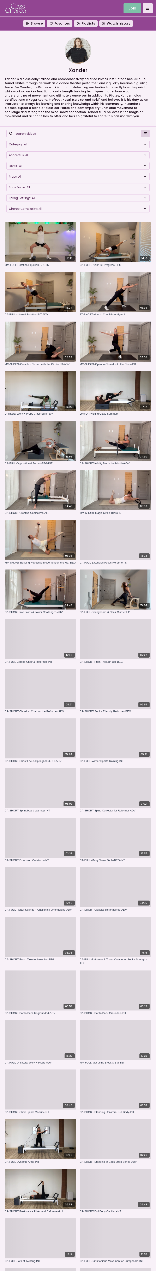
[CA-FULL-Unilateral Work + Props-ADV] (40, 1063)
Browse (34, 23)
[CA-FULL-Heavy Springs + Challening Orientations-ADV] (40, 910)
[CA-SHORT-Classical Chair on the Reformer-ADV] (40, 711)
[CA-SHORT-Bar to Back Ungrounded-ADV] (40, 1013)
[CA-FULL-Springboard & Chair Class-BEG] (115, 612)
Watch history (116, 23)
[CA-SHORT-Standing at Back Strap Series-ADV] (115, 1162)
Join (132, 8)
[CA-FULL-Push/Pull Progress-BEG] (115, 265)
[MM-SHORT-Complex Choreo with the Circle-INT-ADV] (40, 364)
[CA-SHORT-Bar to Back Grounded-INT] (115, 1013)
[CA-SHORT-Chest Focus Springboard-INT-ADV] (40, 761)
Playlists (86, 23)
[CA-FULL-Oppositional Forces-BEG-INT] (40, 463)
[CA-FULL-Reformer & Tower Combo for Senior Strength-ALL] (115, 961)
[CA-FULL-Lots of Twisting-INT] (40, 1261)
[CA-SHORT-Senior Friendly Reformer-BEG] (115, 711)
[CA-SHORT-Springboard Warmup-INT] (40, 811)
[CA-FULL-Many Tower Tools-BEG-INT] (115, 860)
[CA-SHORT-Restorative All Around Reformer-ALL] (40, 1211)
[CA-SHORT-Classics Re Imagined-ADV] (115, 910)
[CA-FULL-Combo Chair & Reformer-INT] (40, 662)
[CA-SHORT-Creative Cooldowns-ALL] (40, 513)
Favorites (59, 23)
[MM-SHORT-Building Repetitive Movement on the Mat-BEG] (40, 563)
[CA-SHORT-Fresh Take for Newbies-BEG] (40, 959)
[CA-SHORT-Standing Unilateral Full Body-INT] (115, 1112)
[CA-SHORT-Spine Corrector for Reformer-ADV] (115, 811)
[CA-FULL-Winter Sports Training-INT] (115, 761)
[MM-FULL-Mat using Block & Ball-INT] (115, 1063)
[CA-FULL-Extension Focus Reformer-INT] (115, 563)
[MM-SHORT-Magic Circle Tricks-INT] (115, 513)
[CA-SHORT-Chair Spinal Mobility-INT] (40, 1112)
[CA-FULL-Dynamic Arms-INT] (40, 1162)
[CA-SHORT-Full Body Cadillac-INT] (115, 1211)
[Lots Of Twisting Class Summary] (115, 414)
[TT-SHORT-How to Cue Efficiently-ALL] (115, 314)
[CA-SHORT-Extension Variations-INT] (40, 860)
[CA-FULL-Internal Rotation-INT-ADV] (40, 314)
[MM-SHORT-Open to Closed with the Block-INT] (115, 364)
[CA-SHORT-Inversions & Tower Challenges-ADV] (40, 612)
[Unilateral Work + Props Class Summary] (40, 414)
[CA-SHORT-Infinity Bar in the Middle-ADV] (115, 463)
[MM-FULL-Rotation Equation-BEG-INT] (40, 265)
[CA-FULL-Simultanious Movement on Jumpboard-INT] (115, 1261)
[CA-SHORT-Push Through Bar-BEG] (115, 662)
